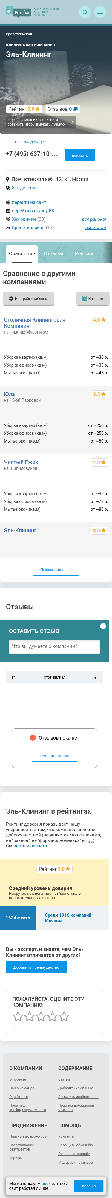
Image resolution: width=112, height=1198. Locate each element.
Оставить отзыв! (54, 756)
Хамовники (24, 219)
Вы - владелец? (29, 142)
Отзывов (60, 109)
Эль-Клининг (20, 530)
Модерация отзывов (75, 1162)
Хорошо (89, 1186)
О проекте (17, 1079)
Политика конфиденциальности (27, 1107)
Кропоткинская (28, 227)
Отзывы (53, 253)
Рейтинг (84, 253)
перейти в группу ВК (33, 210)
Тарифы (16, 1158)
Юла (9, 394)
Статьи (64, 1079)
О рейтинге (18, 1097)
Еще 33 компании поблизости (41, 122)
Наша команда (21, 1088)
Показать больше (56, 569)
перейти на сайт (29, 202)
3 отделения (25, 187)
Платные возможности (28, 1136)
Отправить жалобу (74, 1154)
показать (80, 155)
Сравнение (22, 253)
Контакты (66, 1136)
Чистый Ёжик (21, 462)
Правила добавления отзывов (76, 1107)
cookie (48, 1183)
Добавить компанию (75, 1088)
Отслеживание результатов (21, 1147)
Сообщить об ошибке (76, 1145)
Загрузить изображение (78, 1097)
